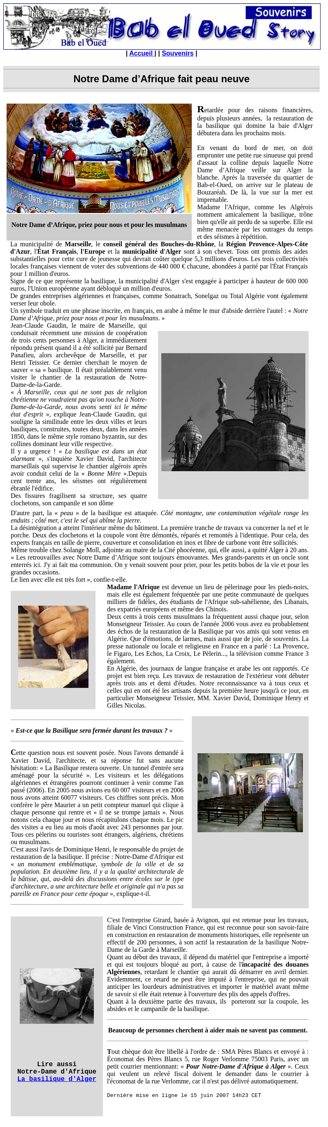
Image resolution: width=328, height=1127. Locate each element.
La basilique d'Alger (56, 1079)
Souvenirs (177, 53)
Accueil (141, 53)
